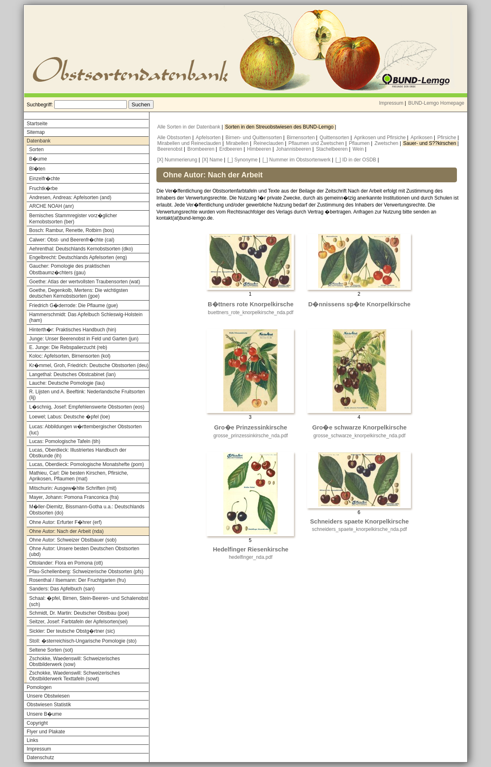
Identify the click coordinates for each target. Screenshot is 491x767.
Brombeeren (201, 149)
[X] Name (212, 160)
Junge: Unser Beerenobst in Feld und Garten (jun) (83, 339)
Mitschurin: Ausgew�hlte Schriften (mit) (73, 488)
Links (32, 740)
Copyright (37, 723)
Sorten (36, 149)
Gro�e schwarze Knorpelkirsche (359, 427)
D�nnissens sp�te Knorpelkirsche (359, 304)
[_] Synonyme (242, 160)
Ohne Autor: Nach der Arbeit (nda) (66, 531)
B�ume (38, 159)
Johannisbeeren (294, 149)
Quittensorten (334, 137)
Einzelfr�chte (44, 178)
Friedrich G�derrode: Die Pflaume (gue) (73, 305)
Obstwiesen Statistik (49, 704)
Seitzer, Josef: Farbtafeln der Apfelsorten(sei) (78, 622)
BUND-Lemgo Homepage (436, 103)
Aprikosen (422, 137)
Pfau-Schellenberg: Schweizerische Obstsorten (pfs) (86, 571)
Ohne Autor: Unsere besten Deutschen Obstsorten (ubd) (84, 551)
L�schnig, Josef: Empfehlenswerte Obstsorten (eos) (87, 407)
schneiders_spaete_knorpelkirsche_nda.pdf (359, 529)
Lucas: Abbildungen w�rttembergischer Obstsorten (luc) (85, 430)
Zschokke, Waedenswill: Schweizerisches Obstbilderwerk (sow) (74, 661)
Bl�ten (37, 169)
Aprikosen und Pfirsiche (380, 137)
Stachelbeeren (332, 149)
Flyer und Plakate (46, 732)
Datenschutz (40, 757)
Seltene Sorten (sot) (51, 650)
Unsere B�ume (44, 714)
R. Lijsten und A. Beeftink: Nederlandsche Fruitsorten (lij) (87, 394)
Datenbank (38, 141)
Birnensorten (301, 137)
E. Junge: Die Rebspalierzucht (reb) (68, 347)
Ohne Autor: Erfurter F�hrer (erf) (65, 522)
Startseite (37, 123)
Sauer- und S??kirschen (430, 143)
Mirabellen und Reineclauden (190, 143)
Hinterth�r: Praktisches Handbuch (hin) (72, 330)
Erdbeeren (231, 149)
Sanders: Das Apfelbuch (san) (61, 589)
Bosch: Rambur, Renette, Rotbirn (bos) (71, 230)
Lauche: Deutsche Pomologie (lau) (67, 383)
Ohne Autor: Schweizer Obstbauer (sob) (73, 540)
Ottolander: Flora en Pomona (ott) (66, 563)
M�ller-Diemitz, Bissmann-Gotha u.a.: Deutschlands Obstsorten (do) (87, 510)
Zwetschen (386, 143)
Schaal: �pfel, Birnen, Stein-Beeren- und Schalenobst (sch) (88, 601)
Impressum (391, 103)
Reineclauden (269, 143)
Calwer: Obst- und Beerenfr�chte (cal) (71, 240)
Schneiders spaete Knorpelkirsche (359, 521)
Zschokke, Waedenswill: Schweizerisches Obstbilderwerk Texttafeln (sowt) (74, 676)
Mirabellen (238, 143)
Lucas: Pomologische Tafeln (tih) (64, 441)
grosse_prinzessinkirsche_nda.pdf (250, 436)
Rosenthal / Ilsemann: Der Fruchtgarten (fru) (77, 580)
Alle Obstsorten (174, 137)
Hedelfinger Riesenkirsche (250, 549)
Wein (359, 149)
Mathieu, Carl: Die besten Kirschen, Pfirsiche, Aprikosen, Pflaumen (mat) (78, 476)
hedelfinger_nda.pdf (250, 557)
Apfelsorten (209, 137)
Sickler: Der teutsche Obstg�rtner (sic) (72, 631)
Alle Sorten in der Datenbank (189, 127)
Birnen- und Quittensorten (254, 137)
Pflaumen (360, 143)
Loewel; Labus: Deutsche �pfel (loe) (69, 417)
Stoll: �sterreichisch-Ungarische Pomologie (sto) (82, 641)
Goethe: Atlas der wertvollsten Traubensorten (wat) (84, 282)
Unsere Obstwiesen (48, 696)
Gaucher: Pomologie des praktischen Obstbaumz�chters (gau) (69, 269)
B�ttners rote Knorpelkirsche (251, 304)
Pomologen (39, 687)
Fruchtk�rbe (43, 188)
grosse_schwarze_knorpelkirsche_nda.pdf (359, 436)
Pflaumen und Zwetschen (317, 143)
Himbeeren (260, 149)
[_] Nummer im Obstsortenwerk (296, 160)
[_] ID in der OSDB (355, 160)
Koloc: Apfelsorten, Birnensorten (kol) (69, 356)
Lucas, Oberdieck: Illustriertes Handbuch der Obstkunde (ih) (77, 453)
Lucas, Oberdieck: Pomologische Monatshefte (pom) (86, 464)
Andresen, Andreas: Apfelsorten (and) (70, 197)
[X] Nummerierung (177, 160)
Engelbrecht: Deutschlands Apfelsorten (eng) (78, 257)
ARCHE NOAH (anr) (51, 206)
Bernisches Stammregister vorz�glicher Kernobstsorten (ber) (73, 219)
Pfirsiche (447, 137)
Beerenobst (170, 149)
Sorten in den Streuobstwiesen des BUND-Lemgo (280, 127)
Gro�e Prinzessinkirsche (250, 427)
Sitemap (36, 132)
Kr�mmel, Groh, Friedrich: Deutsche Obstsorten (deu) (89, 365)
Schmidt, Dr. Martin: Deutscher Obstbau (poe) (79, 613)
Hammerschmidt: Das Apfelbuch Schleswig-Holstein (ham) (85, 317)
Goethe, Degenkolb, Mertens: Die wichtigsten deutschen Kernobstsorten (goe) (78, 293)
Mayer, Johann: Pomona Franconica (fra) (74, 497)
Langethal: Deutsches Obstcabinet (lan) (72, 374)
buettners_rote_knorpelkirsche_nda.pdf (250, 312)
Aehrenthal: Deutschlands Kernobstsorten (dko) (81, 249)
